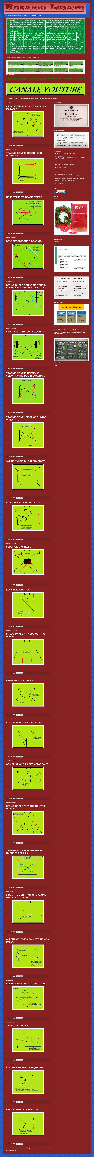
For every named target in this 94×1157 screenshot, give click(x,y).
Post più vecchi (46, 1148)
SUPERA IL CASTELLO (18, 547)
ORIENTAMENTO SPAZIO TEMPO (24, 197)
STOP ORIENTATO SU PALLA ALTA (25, 331)
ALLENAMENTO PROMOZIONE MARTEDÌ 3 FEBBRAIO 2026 (68, 161)
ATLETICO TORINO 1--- (33, 78)
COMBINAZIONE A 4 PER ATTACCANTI (27, 764)
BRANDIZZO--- (25, 78)
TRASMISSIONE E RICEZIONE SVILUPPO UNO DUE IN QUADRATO (26, 374)
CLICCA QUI (56, 241)
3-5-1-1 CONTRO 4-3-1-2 (60, 183)
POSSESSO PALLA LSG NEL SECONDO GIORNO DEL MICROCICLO (70, 178)
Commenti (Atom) (13, 1150)
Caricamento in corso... (59, 198)
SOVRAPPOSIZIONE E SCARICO (24, 241)
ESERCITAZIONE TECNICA (20, 680)
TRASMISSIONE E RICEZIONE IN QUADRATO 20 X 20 (24, 851)
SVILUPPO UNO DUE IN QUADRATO (26, 461)
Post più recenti (10, 1148)
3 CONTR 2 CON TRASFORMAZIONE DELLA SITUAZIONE (26, 896)
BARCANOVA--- (18, 78)
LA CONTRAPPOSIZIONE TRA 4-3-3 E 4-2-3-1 (65, 153)
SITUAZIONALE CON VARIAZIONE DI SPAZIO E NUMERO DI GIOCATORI (26, 286)
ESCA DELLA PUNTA (17, 589)
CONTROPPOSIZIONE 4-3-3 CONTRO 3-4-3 (64, 174)
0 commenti (10, 145)
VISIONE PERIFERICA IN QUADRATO (26, 1067)
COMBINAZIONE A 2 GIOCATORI (24, 722)
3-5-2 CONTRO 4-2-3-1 (60, 156)
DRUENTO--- (12, 78)
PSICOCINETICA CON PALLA (22, 1109)
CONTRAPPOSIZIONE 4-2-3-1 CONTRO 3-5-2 (65, 180)
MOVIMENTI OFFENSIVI (60, 167)
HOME (7, 78)
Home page (28, 1148)
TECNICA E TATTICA (17, 1025)
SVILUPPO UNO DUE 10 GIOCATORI (26, 983)
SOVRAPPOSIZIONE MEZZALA (23, 502)
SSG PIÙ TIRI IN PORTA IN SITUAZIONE (63, 170)
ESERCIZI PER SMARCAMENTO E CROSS (64, 164)
